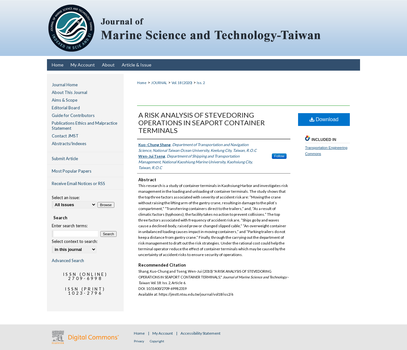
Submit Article (65, 158)
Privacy (139, 341)
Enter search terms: (70, 225)
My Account (162, 333)
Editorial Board (66, 107)
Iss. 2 (201, 83)
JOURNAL (159, 83)
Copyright (157, 341)
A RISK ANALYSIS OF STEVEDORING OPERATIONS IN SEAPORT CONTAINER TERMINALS (201, 123)
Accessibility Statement (200, 333)
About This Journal (69, 92)
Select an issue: (66, 197)
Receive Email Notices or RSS (78, 183)
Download (324, 119)
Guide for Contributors (73, 115)
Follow (279, 156)
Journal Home (65, 84)
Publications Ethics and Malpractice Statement (84, 126)
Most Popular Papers (71, 171)
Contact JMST (65, 135)
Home (142, 83)
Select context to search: (74, 241)
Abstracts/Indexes (69, 143)
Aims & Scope (64, 100)
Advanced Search (68, 260)
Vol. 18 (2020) (182, 83)
